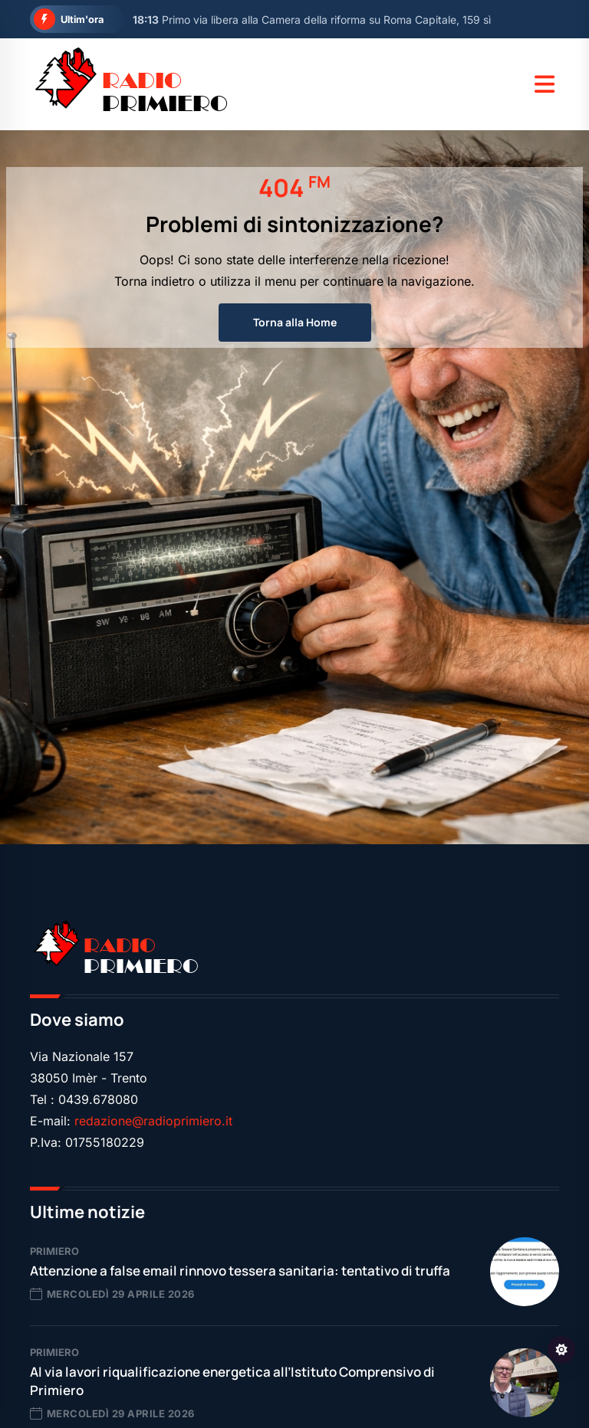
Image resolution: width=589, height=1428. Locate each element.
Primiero (54, 1251)
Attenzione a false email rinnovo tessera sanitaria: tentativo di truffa (240, 1270)
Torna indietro (154, 281)
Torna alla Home (295, 322)
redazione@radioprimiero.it (153, 1120)
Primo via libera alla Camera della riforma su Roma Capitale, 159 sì (312, 19)
